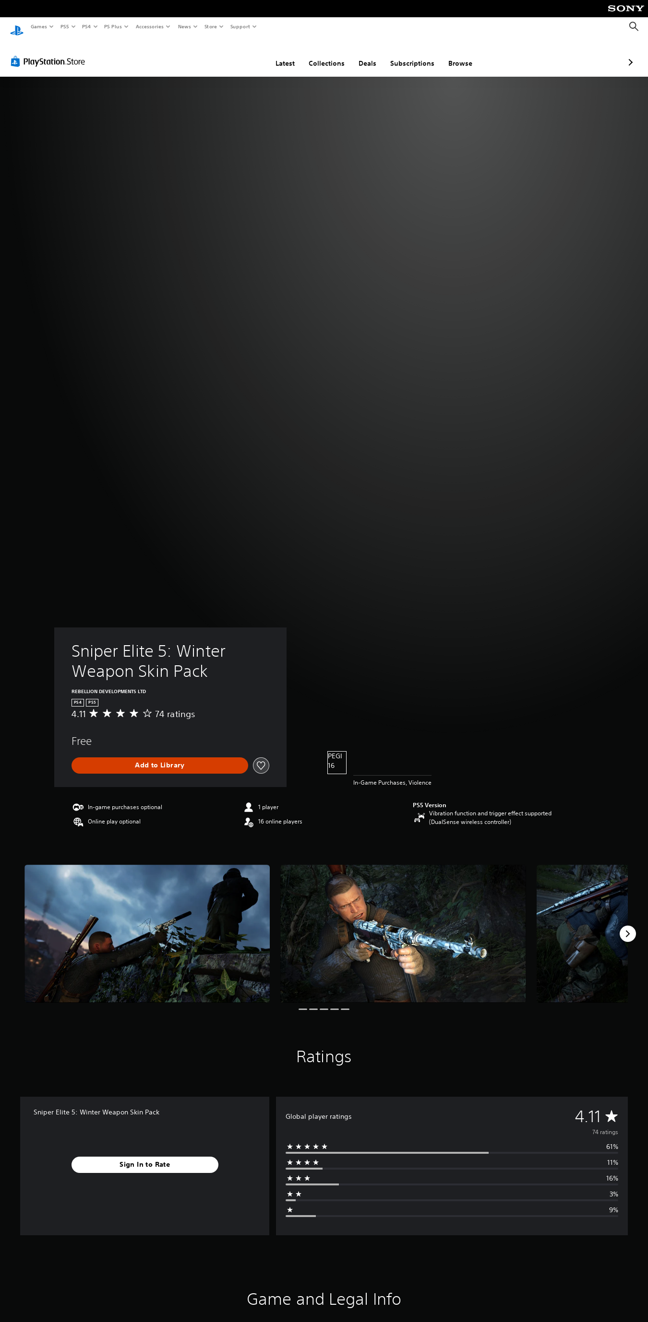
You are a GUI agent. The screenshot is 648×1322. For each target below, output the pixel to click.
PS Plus (113, 26)
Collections (276, 54)
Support (240, 26)
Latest (234, 54)
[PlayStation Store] (50, 52)
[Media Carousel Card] (147, 925)
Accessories (149, 26)
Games (38, 26)
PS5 (64, 26)
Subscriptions (361, 54)
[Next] (628, 924)
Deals (316, 54)
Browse (409, 54)
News (184, 26)
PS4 (86, 26)
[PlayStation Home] (17, 26)
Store (210, 26)
